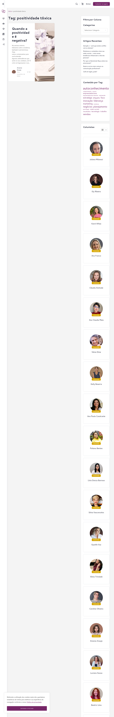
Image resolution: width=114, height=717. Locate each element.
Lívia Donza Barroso (96, 480)
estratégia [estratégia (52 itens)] (87, 97)
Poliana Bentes (96, 448)
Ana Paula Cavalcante (96, 416)
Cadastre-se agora (101, 4)
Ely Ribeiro (96, 191)
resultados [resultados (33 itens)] (87, 111)
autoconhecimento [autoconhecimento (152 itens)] (96, 88)
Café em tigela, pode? (90, 72)
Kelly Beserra (96, 384)
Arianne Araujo (22, 71)
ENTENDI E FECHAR (27, 708)
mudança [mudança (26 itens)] (96, 104)
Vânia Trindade (96, 577)
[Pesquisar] (76, 4)
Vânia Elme (96, 352)
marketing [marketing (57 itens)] (88, 103)
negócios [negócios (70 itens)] (87, 106)
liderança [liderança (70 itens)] (98, 100)
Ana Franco (96, 256)
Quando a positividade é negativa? (23, 34)
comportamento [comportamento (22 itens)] (87, 91)
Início (13, 11)
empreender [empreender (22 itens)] (102, 95)
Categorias (89, 25)
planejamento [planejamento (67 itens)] (100, 106)
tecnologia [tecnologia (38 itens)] (95, 111)
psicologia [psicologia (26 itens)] (86, 109)
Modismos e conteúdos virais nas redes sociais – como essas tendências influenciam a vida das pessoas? (93, 54)
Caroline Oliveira (96, 609)
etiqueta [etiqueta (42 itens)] (96, 98)
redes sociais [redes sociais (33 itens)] (94, 109)
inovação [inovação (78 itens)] (88, 100)
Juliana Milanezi (96, 159)
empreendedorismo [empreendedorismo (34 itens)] (90, 93)
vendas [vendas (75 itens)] (87, 114)
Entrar (88, 4)
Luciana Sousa (96, 673)
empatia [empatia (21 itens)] (94, 91)
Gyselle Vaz (96, 545)
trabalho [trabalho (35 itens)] (103, 111)
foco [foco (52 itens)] (103, 97)
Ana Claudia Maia (96, 320)
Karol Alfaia (96, 224)
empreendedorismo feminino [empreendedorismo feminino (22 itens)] (90, 95)
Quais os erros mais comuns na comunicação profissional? (93, 67)
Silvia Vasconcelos (96, 512)
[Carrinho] (82, 4)
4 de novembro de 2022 (23, 76)
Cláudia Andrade (96, 288)
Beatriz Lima (96, 705)
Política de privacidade (34, 703)
